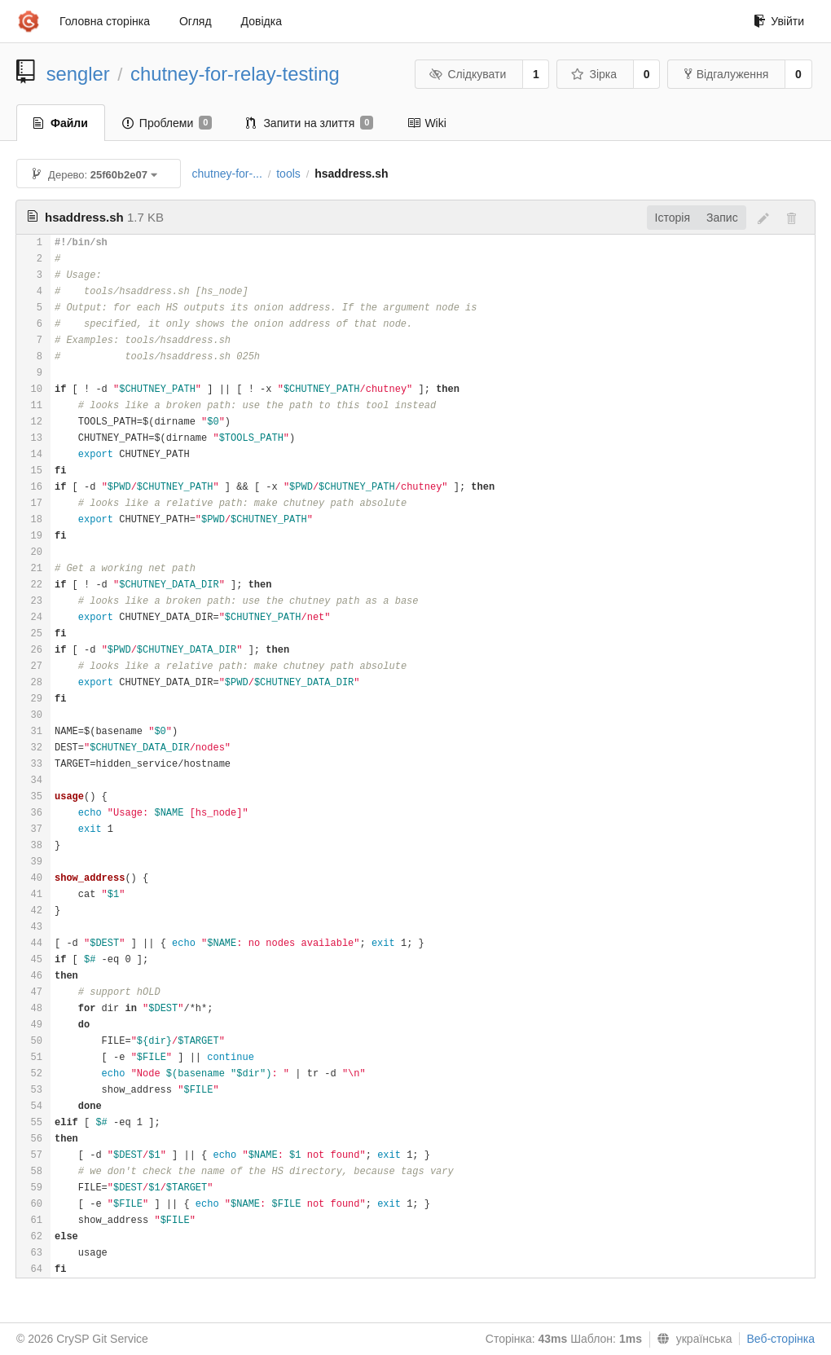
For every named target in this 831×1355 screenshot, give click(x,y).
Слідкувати (467, 74)
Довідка (261, 21)
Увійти (779, 21)
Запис (722, 217)
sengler (78, 74)
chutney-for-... (226, 173)
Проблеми (167, 123)
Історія (672, 217)
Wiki (426, 123)
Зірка (594, 74)
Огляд (195, 21)
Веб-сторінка (780, 1338)
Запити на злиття (309, 123)
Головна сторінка (104, 21)
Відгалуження (726, 74)
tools (288, 173)
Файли (60, 123)
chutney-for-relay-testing (235, 74)
